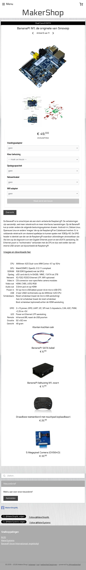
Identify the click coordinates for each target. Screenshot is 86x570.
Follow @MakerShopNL (39, 517)
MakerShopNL (9, 507)
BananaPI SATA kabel (43, 347)
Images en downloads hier (17, 252)
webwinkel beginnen (49, 565)
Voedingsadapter (14, 143)
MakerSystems (7, 540)
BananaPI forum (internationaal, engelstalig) (20, 543)
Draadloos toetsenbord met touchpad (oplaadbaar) (43, 416)
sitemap (32, 565)
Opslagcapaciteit (14, 166)
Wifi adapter (12, 188)
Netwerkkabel (13, 177)
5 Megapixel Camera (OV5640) (43, 452)
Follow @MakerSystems (39, 522)
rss (38, 565)
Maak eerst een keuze (43, 201)
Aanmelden (11, 498)
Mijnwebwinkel (75, 565)
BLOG (3, 537)
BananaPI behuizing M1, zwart (43, 382)
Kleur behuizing (13, 154)
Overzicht (10, 212)
